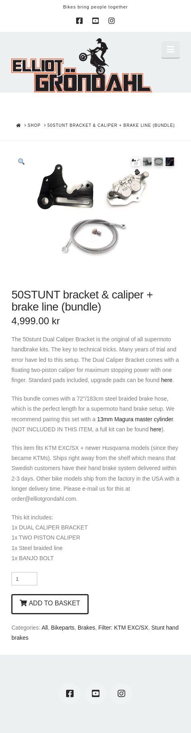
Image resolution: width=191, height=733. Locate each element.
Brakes (87, 627)
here (166, 380)
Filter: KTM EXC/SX (123, 627)
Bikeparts (63, 627)
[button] (170, 49)
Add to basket (54, 603)
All (45, 627)
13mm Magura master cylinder (135, 419)
